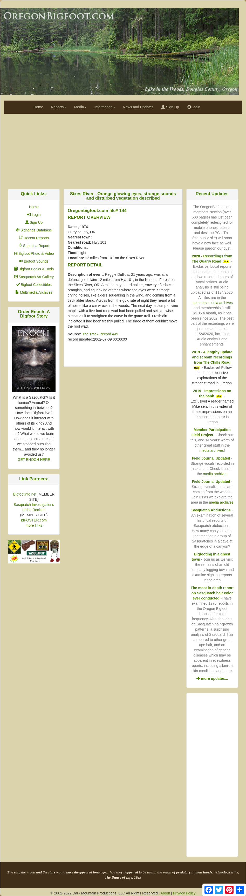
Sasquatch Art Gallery (34, 277)
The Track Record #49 (100, 334)
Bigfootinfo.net (25, 494)
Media (80, 107)
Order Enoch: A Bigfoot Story (34, 314)
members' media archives (212, 303)
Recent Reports (34, 238)
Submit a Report (33, 246)
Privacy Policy (184, 893)
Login (193, 107)
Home (38, 107)
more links (34, 525)
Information (104, 107)
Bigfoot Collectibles (34, 285)
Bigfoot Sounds (34, 261)
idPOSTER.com (34, 520)
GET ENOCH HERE (34, 459)
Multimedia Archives (33, 292)
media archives (211, 450)
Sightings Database (34, 230)
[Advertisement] (123, 150)
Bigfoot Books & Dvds (34, 269)
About (165, 893)
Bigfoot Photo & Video (34, 253)
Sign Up (170, 107)
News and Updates (138, 107)
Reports (58, 107)
